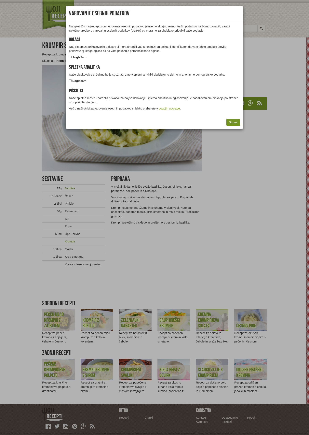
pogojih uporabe (169, 108)
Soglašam (79, 57)
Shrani (233, 122)
